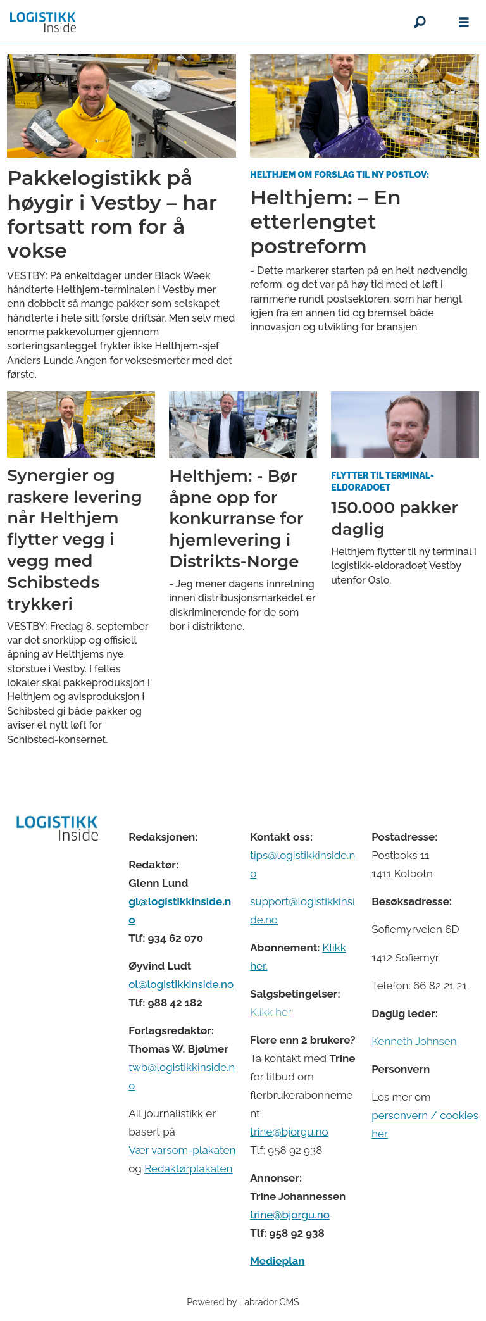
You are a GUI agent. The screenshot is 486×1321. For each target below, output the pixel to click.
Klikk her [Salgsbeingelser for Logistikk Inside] (270, 1012)
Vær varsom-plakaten (181, 1150)
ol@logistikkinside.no (181, 984)
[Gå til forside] (43, 22)
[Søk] (419, 22)
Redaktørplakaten (188, 1168)
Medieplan (277, 1261)
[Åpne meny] (464, 22)
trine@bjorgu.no (289, 1131)
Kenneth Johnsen (413, 1041)
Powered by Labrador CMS (243, 1301)
